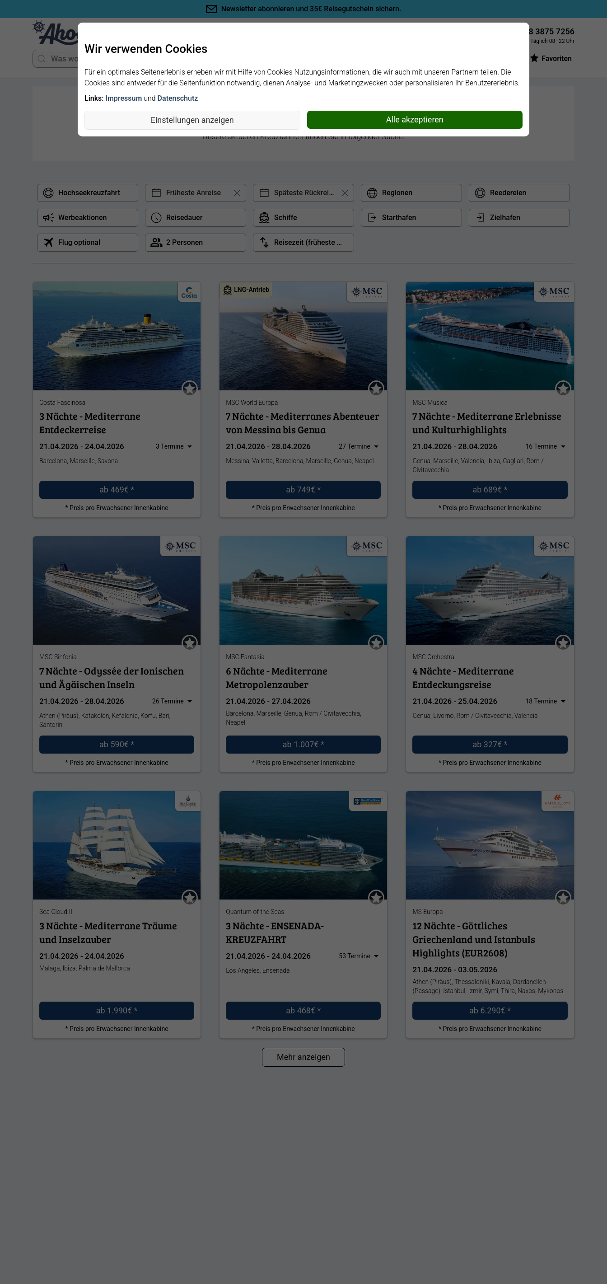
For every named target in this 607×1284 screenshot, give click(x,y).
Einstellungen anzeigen (192, 120)
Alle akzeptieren (415, 119)
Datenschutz (178, 98)
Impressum (123, 98)
